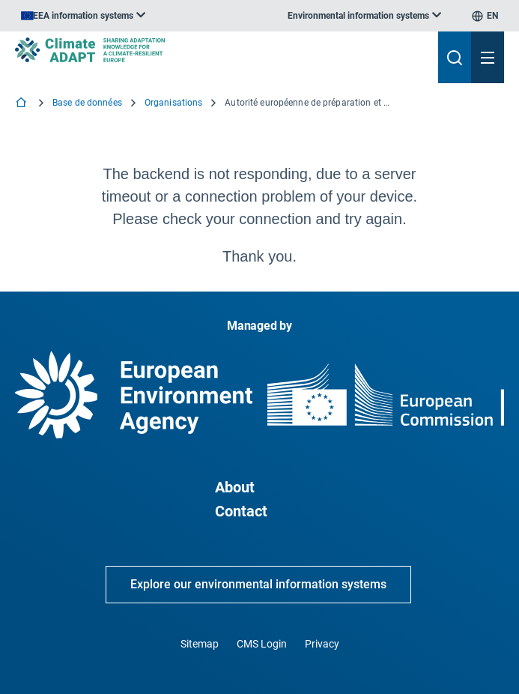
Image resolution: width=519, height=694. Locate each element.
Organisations (174, 102)
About (235, 487)
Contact (241, 511)
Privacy (322, 644)
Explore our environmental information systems (258, 584)
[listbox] (83, 15)
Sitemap (199, 644)
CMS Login (262, 644)
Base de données (87, 102)
